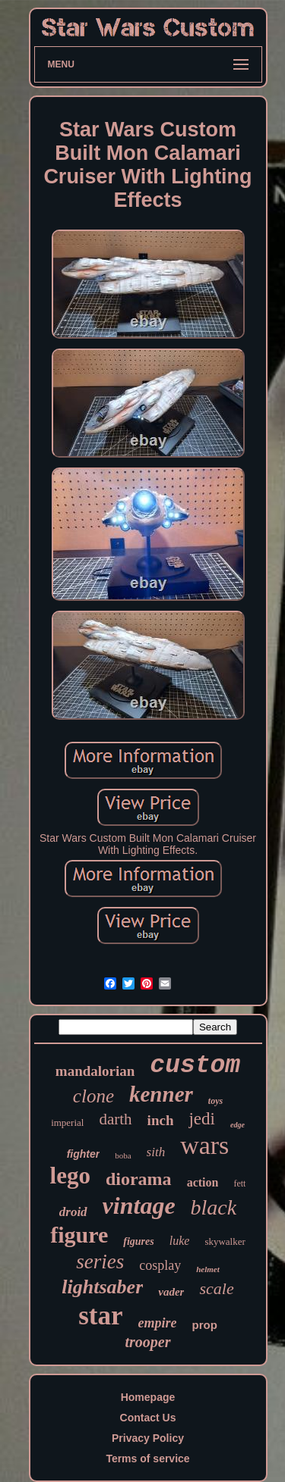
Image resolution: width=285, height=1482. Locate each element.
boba (123, 1155)
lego (70, 1175)
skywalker (224, 1241)
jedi (201, 1118)
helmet (208, 1269)
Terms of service (147, 1458)
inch (160, 1120)
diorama (139, 1179)
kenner (161, 1094)
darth (115, 1119)
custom (195, 1066)
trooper (148, 1341)
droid (73, 1212)
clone (93, 1096)
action (203, 1182)
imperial (67, 1122)
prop (204, 1324)
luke (179, 1240)
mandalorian (95, 1071)
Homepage (148, 1397)
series (100, 1261)
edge (237, 1125)
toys (215, 1101)
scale (216, 1288)
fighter (83, 1154)
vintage (139, 1205)
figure (79, 1234)
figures (138, 1241)
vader (171, 1292)
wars (204, 1145)
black (214, 1207)
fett (239, 1183)
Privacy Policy (148, 1438)
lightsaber (102, 1287)
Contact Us (148, 1418)
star (100, 1315)
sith (156, 1152)
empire (157, 1322)
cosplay (160, 1265)
